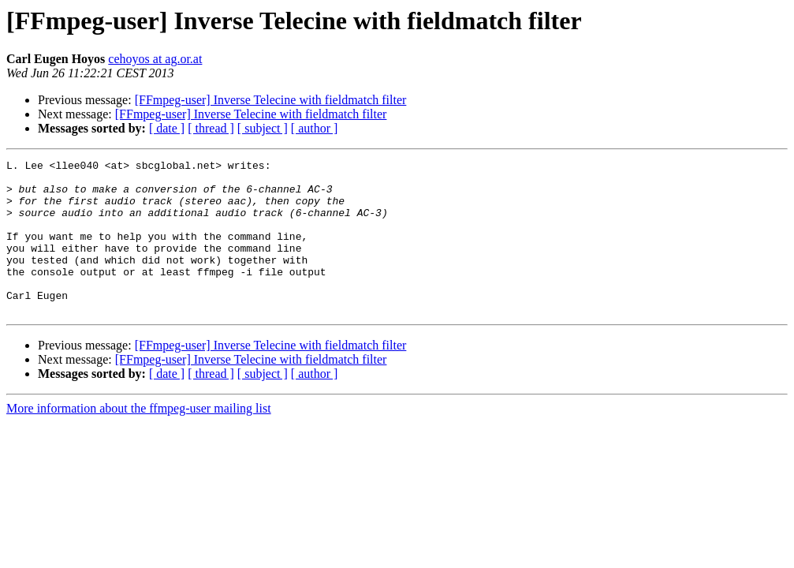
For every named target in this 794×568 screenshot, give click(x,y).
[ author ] (314, 128)
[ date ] (167, 128)
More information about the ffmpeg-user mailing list (138, 439)
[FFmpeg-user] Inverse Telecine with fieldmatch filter (271, 99)
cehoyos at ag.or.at (155, 58)
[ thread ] (211, 128)
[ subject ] (262, 128)
